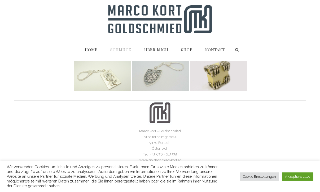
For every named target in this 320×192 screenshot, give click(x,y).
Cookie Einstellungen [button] (259, 177)
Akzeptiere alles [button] (297, 177)
